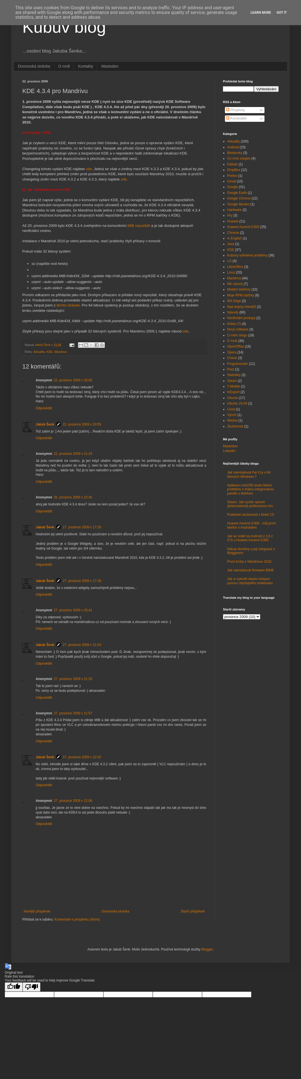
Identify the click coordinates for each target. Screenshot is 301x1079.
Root (230, 369)
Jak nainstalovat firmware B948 (250, 570)
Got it (281, 13)
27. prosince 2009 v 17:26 (82, 527)
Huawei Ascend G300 (243, 227)
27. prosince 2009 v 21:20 (73, 679)
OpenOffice (235, 346)
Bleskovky (234, 153)
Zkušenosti (235, 426)
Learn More (261, 13)
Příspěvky (235, 110)
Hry (229, 215)
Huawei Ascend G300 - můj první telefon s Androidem (251, 525)
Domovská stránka (34, 66)
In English (234, 238)
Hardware (234, 210)
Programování (237, 364)
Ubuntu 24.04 (237, 403)
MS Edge (234, 301)
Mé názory (235, 284)
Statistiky (234, 375)
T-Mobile (233, 386)
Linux (231, 272)
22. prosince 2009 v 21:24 (73, 454)
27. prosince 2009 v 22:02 (82, 757)
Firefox (232, 176)
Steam (232, 381)
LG (229, 261)
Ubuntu (232, 398)
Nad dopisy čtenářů (241, 307)
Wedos (232, 420)
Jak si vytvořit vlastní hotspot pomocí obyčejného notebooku (250, 581)
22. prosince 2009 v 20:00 (73, 380)
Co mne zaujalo (238, 158)
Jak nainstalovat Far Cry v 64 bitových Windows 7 (248, 474)
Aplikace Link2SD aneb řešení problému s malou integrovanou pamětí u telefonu (250, 489)
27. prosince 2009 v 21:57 (73, 713)
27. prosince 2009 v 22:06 (73, 801)
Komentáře (236, 118)
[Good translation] (14, 987)
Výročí (232, 415)
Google (232, 187)
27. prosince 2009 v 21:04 (82, 645)
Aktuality (39, 351)
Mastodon (109, 66)
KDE (49, 351)
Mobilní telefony (239, 289)
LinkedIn (229, 451)
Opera (231, 352)
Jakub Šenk (45, 424)
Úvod (231, 409)
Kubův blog (64, 27)
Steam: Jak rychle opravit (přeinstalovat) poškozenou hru (250, 504)
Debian (232, 164)
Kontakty (85, 66)
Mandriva (60, 351)
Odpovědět (44, 408)
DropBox (233, 170)
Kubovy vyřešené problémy (247, 255)
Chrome (233, 233)
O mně (64, 66)
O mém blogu (237, 335)
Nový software (237, 329)
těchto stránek (68, 305)
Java (230, 244)
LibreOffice (235, 267)
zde (89, 169)
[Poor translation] (31, 987)
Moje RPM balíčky (240, 295)
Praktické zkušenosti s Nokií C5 (250, 515)
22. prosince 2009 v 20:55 (82, 424)
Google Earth (237, 193)
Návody (233, 312)
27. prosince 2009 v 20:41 (73, 610)
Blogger (207, 949)
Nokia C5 (234, 324)
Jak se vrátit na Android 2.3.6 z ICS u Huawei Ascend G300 (250, 538)
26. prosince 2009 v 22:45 (73, 497)
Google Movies (238, 204)
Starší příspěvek (193, 911)
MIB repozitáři (139, 226)
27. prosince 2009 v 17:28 (82, 581)
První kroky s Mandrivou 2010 (249, 562)
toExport (233, 392)
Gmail (231, 181)
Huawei (232, 221)
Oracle (232, 358)
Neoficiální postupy (241, 318)
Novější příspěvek (37, 911)
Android (233, 147)
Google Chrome (239, 198)
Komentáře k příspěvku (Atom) (77, 919)
